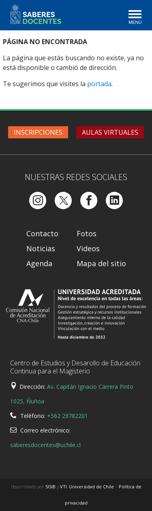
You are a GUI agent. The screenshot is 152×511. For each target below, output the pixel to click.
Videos (88, 248)
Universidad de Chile (91, 486)
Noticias (40, 248)
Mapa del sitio (101, 263)
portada (99, 83)
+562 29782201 (67, 416)
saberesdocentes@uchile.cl (45, 445)
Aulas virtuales (110, 132)
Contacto (42, 233)
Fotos (86, 233)
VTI (63, 486)
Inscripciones (38, 132)
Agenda (39, 263)
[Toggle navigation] (134, 18)
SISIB (50, 486)
